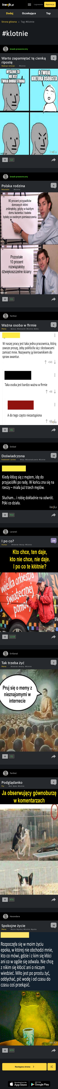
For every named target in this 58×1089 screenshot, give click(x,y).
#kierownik (21, 329)
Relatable (5, 189)
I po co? (7, 541)
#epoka (34, 929)
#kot (10, 786)
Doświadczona (13, 456)
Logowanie (38, 4)
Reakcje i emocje (8, 66)
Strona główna (9, 21)
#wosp (21, 545)
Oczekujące (29, 13)
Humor (4, 545)
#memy (21, 666)
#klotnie (22, 66)
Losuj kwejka (53, 1068)
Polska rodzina (13, 186)
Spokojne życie (13, 926)
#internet (14, 545)
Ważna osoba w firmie (18, 325)
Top (48, 13)
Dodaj (9, 13)
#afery (36, 329)
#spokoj (20, 929)
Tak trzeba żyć (12, 663)
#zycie (13, 929)
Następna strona (24, 1067)
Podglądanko (11, 782)
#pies (15, 786)
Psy (2, 786)
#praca (13, 329)
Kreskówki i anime (8, 460)
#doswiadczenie (31, 460)
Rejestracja (50, 4)
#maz (22, 460)
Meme (3, 329)
